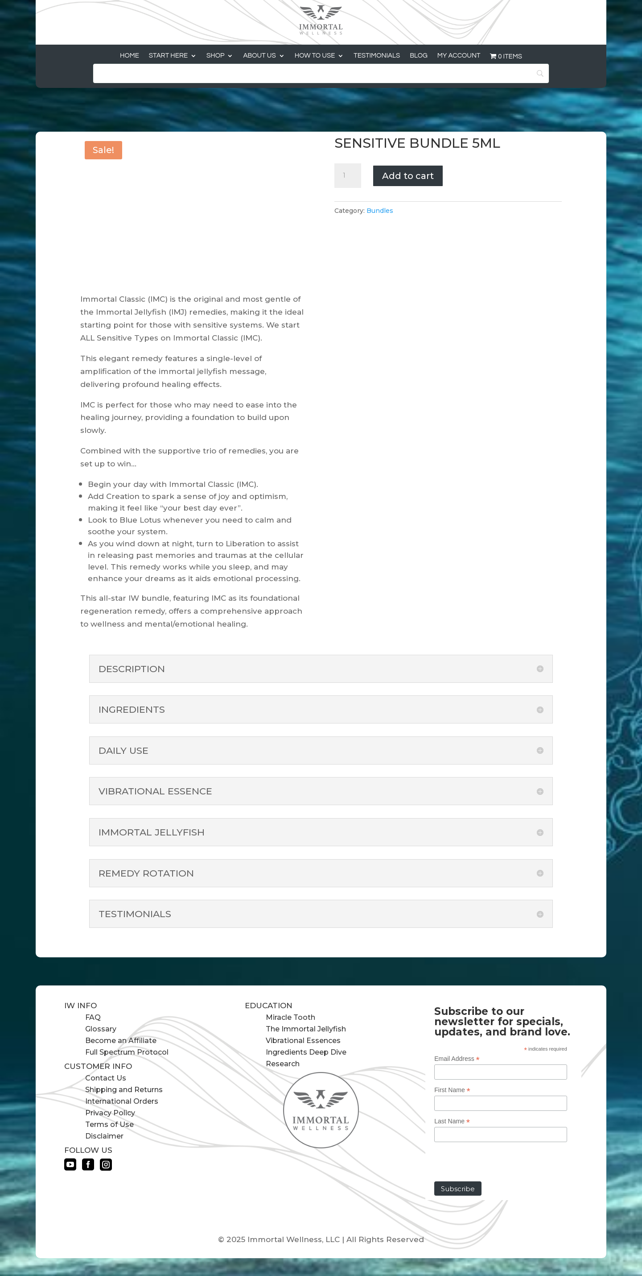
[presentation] (502, 1164)
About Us (259, 56)
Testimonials (377, 56)
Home (129, 56)
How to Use (315, 56)
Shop (215, 56)
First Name (452, 1090)
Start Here (168, 56)
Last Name (452, 1121)
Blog (419, 56)
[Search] (321, 73)
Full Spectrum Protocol (127, 1052)
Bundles (379, 211)
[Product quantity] (347, 175)
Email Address (457, 1059)
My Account (459, 56)
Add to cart (408, 175)
